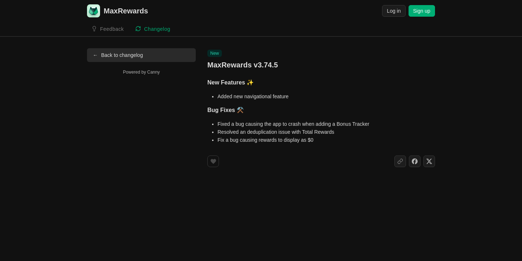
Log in (394, 11)
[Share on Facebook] (414, 161)
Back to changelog (118, 55)
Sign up (421, 11)
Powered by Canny (141, 72)
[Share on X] (429, 161)
